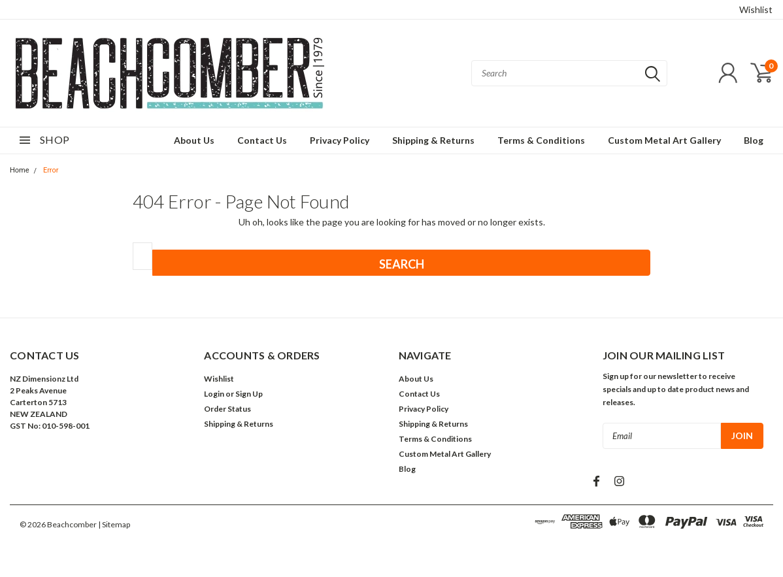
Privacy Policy (339, 140)
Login (214, 394)
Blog (753, 140)
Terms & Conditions (541, 140)
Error (51, 170)
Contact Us (262, 140)
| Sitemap (114, 524)
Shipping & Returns (433, 140)
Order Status (227, 409)
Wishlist (756, 9)
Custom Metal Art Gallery (664, 140)
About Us (194, 140)
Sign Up (249, 394)
